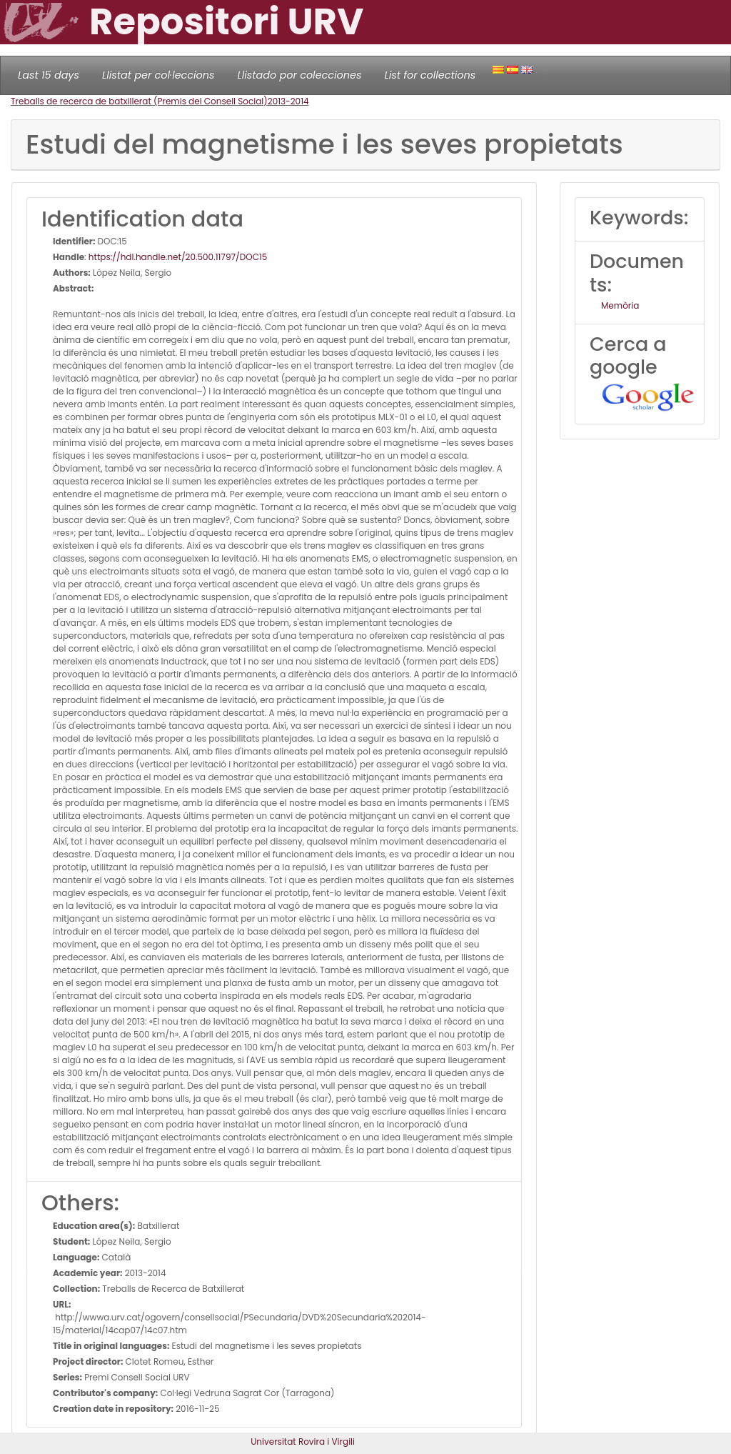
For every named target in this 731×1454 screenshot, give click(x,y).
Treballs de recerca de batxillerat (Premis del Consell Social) (139, 101)
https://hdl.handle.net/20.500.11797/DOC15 (178, 257)
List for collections (429, 75)
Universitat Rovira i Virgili (303, 1441)
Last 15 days (48, 75)
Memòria (620, 305)
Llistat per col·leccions (158, 75)
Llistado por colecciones (300, 75)
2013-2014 (288, 101)
